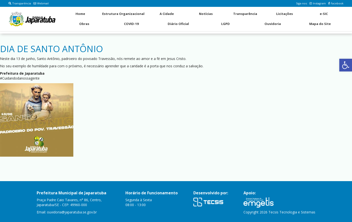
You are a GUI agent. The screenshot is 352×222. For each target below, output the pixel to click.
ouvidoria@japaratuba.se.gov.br (72, 212)
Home (80, 14)
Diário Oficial (178, 24)
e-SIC (324, 14)
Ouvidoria (272, 24)
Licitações (284, 14)
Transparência (20, 3)
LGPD (225, 24)
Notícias (206, 14)
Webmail (41, 3)
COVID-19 (131, 24)
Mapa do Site (320, 24)
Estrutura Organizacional (123, 14)
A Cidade (167, 14)
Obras (84, 24)
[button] (345, 65)
